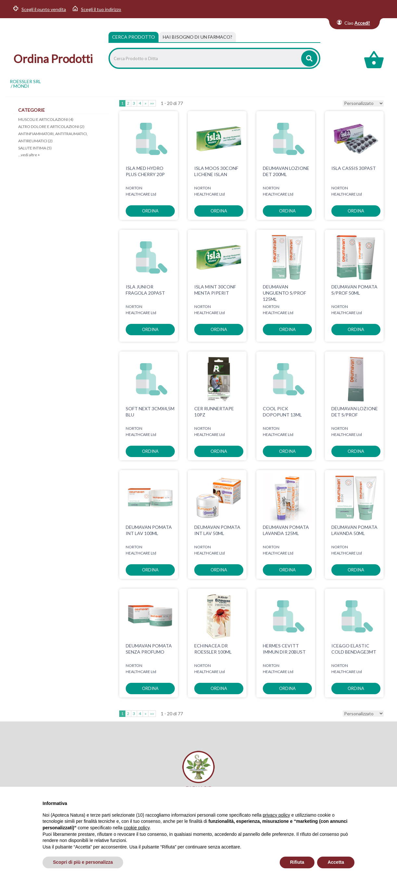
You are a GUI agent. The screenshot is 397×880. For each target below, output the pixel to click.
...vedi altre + (29, 154)
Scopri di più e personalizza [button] (83, 862)
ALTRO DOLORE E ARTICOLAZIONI (51, 126)
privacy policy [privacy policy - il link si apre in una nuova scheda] (276, 815)
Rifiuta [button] (297, 862)
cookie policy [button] (136, 827)
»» (152, 103)
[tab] (197, 37)
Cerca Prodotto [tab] (133, 37)
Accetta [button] (335, 862)
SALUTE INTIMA (35, 148)
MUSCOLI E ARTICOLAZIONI (45, 119)
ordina (150, 210)
